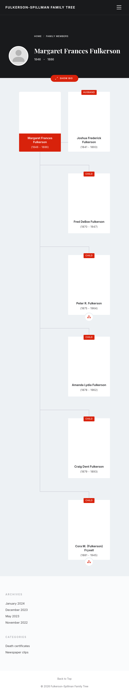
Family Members (57, 36)
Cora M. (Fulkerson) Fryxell (89, 548)
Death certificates (17, 646)
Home (38, 36)
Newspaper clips (16, 652)
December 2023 (16, 610)
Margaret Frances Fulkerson (40, 140)
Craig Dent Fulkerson (89, 466)
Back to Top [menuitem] (64, 678)
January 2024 (15, 603)
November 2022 (16, 622)
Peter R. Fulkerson (89, 303)
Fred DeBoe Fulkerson (89, 221)
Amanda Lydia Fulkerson (89, 385)
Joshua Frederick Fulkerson (89, 140)
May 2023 (12, 616)
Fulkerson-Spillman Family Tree (40, 7)
